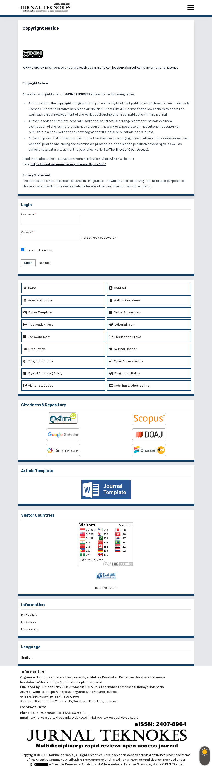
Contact (117, 288)
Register (45, 262)
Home (30, 288)
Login (28, 262)
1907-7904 (70, 697)
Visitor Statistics (38, 386)
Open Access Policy (126, 361)
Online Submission (125, 312)
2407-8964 (40, 697)
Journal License (123, 349)
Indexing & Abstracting (129, 386)
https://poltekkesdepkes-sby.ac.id (76, 682)
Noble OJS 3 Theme (167, 764)
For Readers (29, 615)
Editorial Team (122, 325)
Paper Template (37, 312)
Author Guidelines (124, 300)
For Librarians (30, 629)
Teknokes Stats (106, 588)
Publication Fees (38, 325)
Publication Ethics (125, 337)
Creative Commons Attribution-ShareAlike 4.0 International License (127, 68)
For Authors (28, 622)
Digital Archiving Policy (42, 373)
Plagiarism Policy (124, 373)
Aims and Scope (37, 300)
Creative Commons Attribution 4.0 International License (93, 764)
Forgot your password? (99, 238)
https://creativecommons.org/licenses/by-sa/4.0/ (68, 164)
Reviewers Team (37, 337)
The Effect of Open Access (128, 149)
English (26, 657)
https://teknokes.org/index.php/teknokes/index (82, 692)
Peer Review (34, 349)
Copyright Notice (38, 361)
